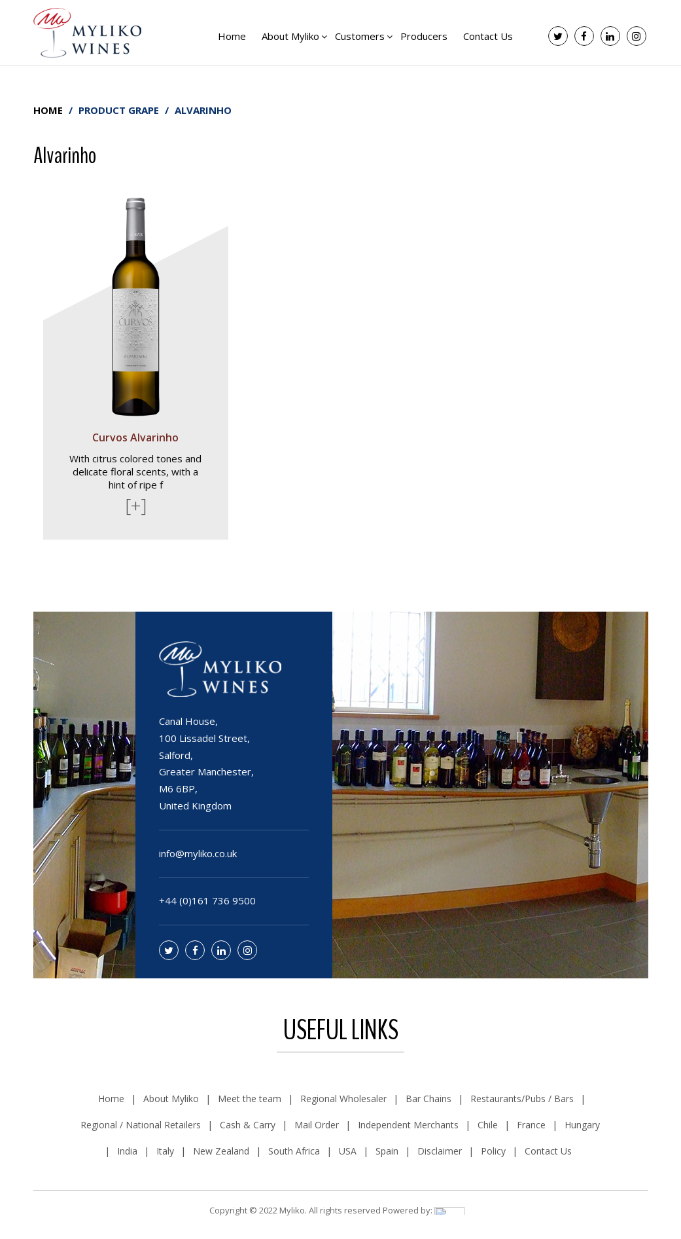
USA (348, 1151)
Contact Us (488, 36)
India (127, 1151)
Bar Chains (428, 1098)
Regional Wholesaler (343, 1098)
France (531, 1125)
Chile (488, 1125)
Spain (386, 1151)
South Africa (294, 1151)
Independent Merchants (408, 1125)
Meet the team (249, 1098)
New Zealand (221, 1151)
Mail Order (316, 1125)
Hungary (582, 1125)
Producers (423, 36)
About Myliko (290, 36)
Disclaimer (439, 1151)
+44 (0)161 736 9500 (207, 900)
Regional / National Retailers (140, 1125)
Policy (493, 1151)
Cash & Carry (247, 1125)
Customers (360, 36)
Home (232, 36)
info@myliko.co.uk (198, 853)
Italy (165, 1151)
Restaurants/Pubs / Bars (522, 1098)
